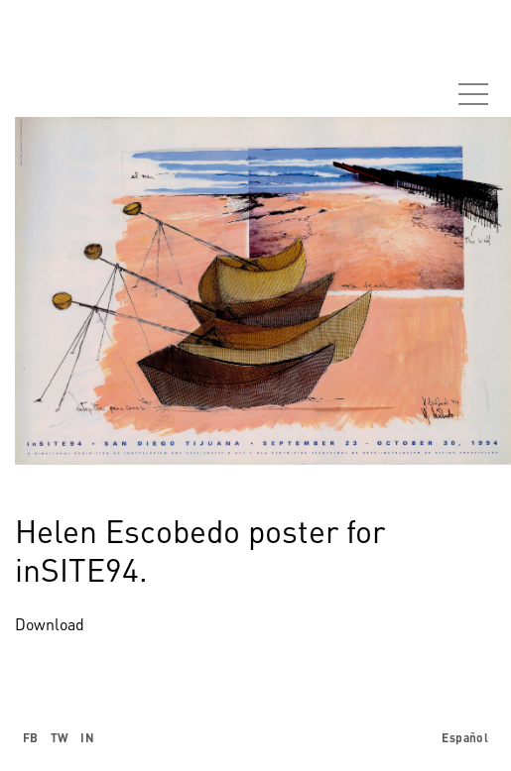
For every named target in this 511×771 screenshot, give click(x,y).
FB (31, 737)
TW (60, 737)
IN (87, 737)
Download (49, 624)
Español (465, 737)
